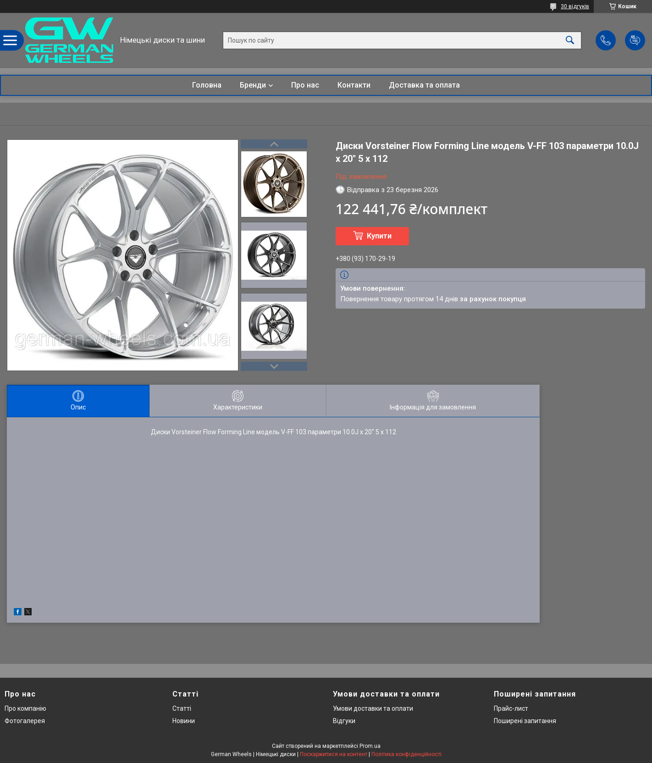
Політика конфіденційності (406, 754)
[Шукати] (570, 40)
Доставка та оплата (424, 85)
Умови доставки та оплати (373, 708)
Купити (379, 236)
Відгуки (344, 720)
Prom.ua (370, 746)
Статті (181, 708)
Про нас (305, 85)
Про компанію (25, 708)
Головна (206, 85)
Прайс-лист (511, 708)
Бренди (253, 85)
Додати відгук (635, 40)
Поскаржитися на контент (333, 754)
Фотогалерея (25, 720)
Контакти (353, 85)
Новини (183, 720)
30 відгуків (575, 6)
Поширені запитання (525, 720)
